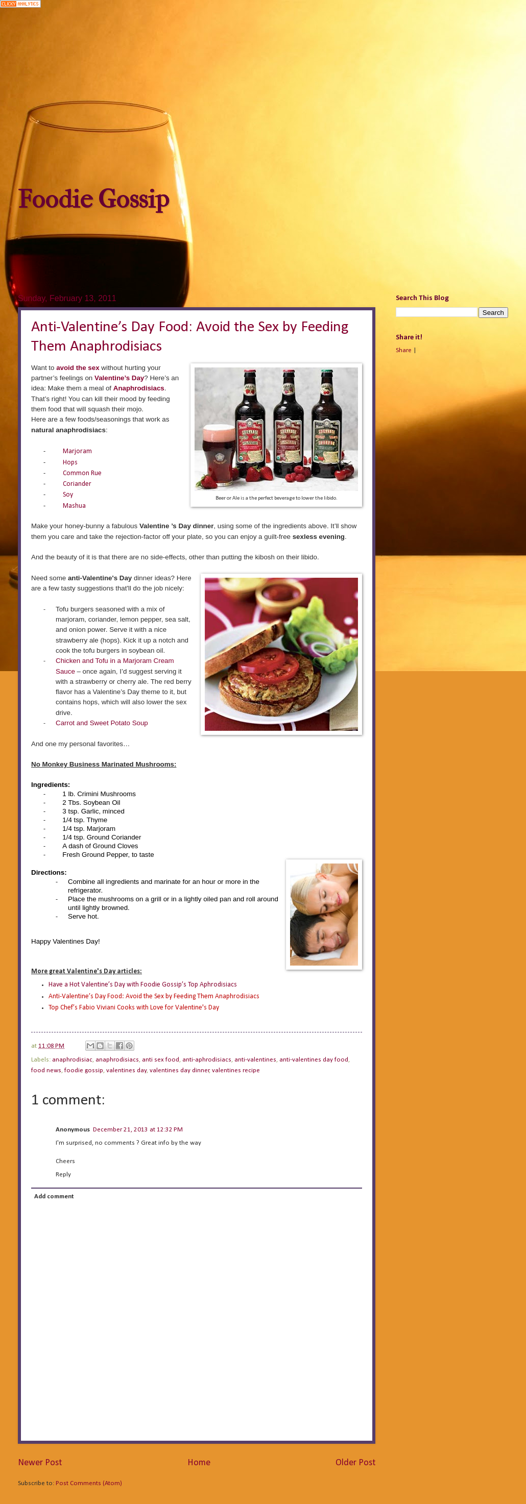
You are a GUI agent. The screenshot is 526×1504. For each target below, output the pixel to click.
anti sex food (160, 1059)
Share (404, 350)
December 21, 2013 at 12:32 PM (138, 1129)
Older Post (355, 1463)
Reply (63, 1174)
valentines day (126, 1070)
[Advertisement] (263, 97)
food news (46, 1070)
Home (198, 1463)
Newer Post (40, 1463)
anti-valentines (255, 1059)
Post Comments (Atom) (89, 1483)
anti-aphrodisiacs (206, 1059)
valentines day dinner (179, 1070)
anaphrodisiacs (117, 1059)
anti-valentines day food (313, 1059)
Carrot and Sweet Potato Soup (102, 723)
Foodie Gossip (93, 199)
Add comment (54, 1196)
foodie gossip (83, 1070)
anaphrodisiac (72, 1059)
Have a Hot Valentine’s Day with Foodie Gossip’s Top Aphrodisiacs (143, 984)
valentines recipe (236, 1070)
